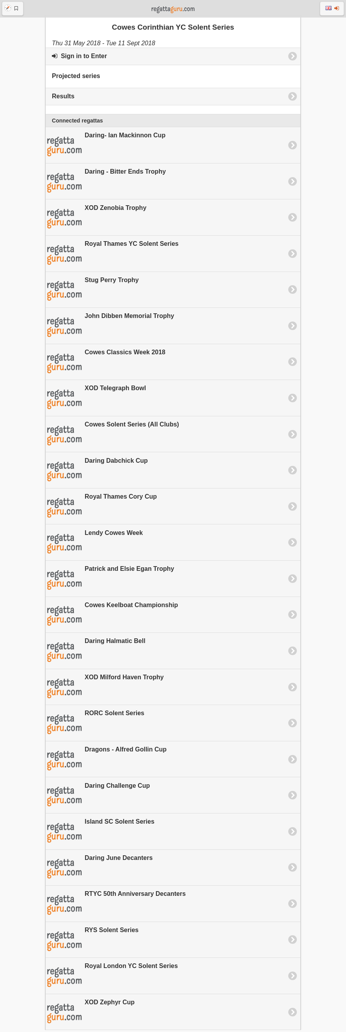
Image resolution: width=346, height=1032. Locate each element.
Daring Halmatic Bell (95, 653)
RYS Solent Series (92, 942)
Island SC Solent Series (100, 833)
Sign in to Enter (79, 58)
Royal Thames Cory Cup (101, 508)
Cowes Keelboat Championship (112, 616)
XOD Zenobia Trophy (96, 219)
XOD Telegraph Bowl (96, 400)
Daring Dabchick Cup (97, 472)
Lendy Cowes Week (94, 544)
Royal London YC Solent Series (112, 978)
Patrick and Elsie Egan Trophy (110, 581)
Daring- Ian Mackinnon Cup (105, 147)
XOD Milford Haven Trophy (105, 689)
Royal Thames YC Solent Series (112, 256)
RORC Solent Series (95, 725)
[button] (12, 9)
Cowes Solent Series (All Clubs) (112, 436)
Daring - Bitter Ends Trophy (106, 183)
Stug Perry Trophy (92, 291)
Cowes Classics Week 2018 (105, 364)
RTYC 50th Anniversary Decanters (116, 906)
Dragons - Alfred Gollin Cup (106, 761)
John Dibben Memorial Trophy (110, 328)
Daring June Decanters (99, 869)
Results (63, 98)
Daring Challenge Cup (98, 797)
